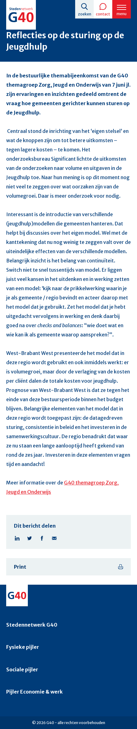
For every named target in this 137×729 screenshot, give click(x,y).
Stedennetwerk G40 (31, 625)
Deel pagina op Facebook (42, 538)
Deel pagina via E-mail (54, 538)
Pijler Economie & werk (34, 692)
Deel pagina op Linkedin (17, 538)
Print (20, 567)
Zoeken (84, 14)
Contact (103, 14)
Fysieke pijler (22, 647)
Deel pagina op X (29, 538)
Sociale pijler (22, 669)
